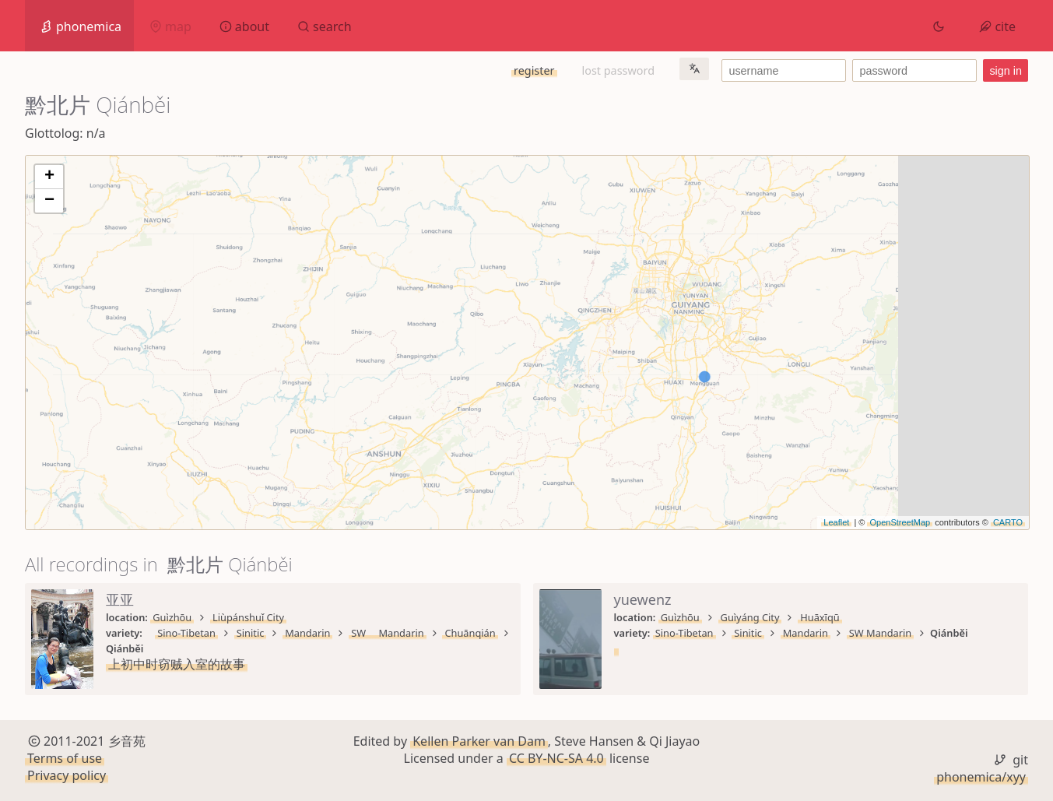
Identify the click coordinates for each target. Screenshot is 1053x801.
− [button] (49, 201)
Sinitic (251, 633)
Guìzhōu (172, 617)
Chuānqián (469, 633)
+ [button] (49, 176)
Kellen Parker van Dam (479, 741)
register (534, 70)
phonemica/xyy (981, 776)
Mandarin (307, 633)
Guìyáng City (750, 617)
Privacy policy (66, 776)
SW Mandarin (387, 633)
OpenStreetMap (899, 522)
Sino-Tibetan (186, 633)
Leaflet (836, 522)
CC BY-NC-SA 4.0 (556, 758)
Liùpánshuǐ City (248, 617)
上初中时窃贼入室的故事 (176, 664)
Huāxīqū (819, 617)
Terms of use (64, 758)
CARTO (1008, 522)
